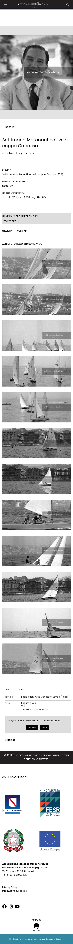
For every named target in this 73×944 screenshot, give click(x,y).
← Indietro (8, 127)
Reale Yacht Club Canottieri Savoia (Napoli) (45, 697)
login (44, 727)
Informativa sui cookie (14, 890)
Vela (23, 706)
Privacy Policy (9, 887)
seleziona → (8, 230)
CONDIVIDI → (23, 230)
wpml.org (37, 939)
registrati (32, 727)
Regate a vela (28, 703)
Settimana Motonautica (34, 709)
